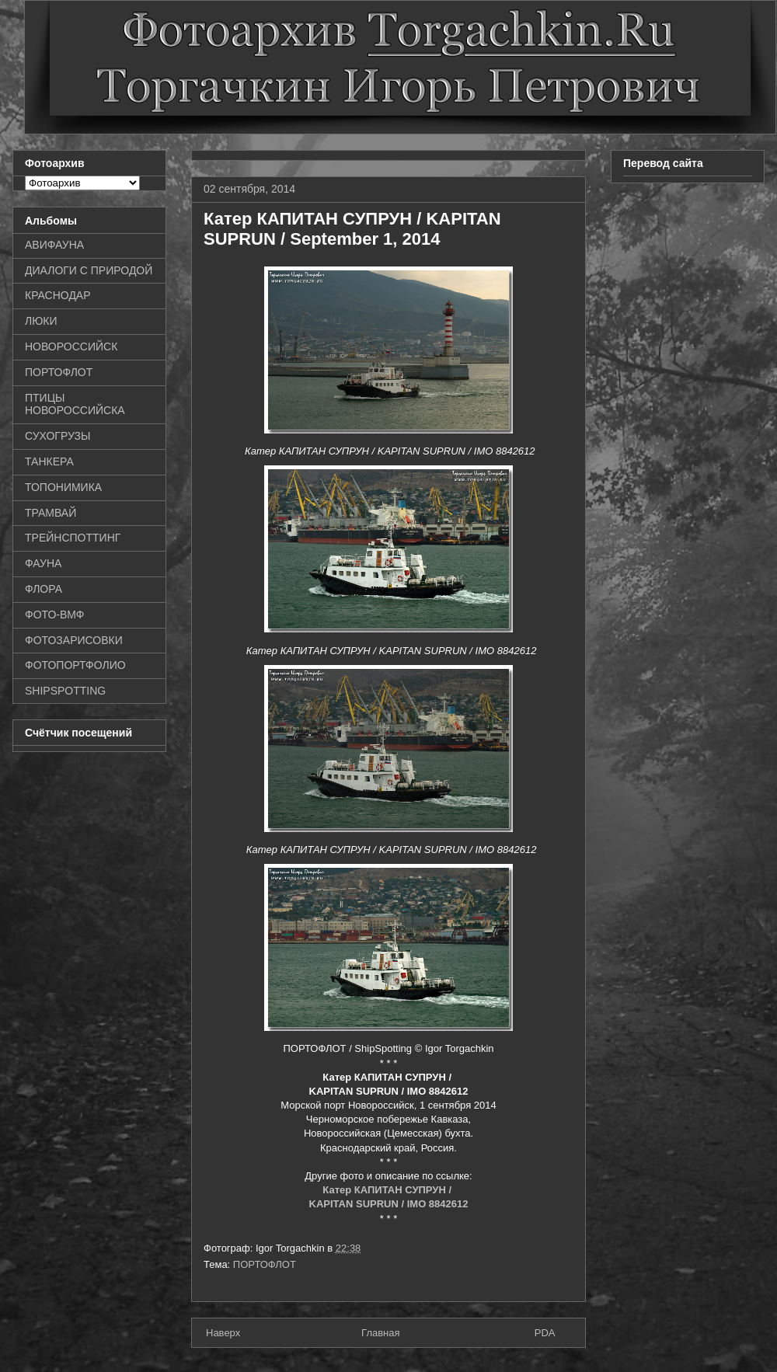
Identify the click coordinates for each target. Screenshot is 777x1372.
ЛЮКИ (41, 321)
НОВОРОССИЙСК (71, 346)
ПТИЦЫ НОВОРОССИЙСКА (75, 404)
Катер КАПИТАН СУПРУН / (388, 1190)
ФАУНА (43, 563)
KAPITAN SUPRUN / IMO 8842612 (389, 1204)
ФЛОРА (43, 589)
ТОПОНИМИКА (63, 487)
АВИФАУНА (54, 245)
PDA (545, 1333)
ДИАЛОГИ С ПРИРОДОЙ (88, 270)
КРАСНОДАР (58, 295)
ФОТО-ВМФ (55, 614)
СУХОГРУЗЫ (57, 436)
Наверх (223, 1333)
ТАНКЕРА (49, 461)
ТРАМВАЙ (50, 513)
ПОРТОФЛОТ (264, 1264)
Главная (380, 1333)
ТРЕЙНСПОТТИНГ (72, 537)
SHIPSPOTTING (65, 690)
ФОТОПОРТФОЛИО (75, 665)
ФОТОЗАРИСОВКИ (74, 640)
